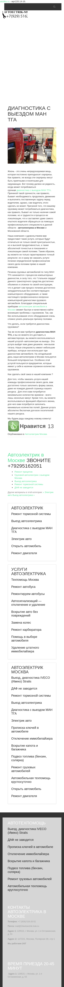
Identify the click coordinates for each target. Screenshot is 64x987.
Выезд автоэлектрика (26, 481)
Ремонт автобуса (23, 586)
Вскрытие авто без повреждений (24, 613)
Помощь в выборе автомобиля (24, 638)
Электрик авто (21, 539)
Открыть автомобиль (26, 546)
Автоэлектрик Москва (36, 434)
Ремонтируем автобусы (28, 594)
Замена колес (21, 622)
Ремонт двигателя (24, 553)
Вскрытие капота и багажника (24, 747)
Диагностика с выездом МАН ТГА (31, 530)
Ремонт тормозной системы (29, 484)
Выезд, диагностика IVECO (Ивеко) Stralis (30, 679)
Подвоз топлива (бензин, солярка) (29, 758)
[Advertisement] (32, 58)
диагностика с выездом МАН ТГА (34, 190)
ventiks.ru (5, 1)
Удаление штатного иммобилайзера (25, 649)
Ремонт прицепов (23, 472)
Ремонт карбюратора (26, 629)
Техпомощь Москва (25, 579)
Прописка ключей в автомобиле (25, 729)
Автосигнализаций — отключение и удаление (28, 602)
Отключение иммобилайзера (32, 738)
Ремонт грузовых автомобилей (23, 769)
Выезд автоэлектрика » (23, 495)
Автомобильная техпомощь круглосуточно (31, 780)
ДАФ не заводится (24, 487)
